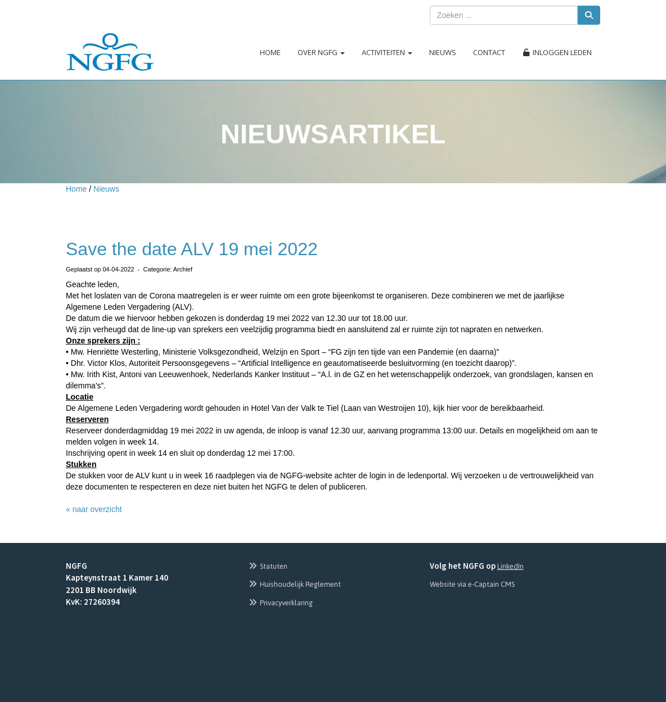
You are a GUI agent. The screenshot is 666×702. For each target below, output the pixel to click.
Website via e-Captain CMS (472, 584)
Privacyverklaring (280, 603)
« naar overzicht (94, 509)
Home (270, 52)
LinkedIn (510, 566)
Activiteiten (387, 52)
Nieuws (442, 52)
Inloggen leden (557, 52)
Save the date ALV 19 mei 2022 (192, 249)
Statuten (267, 566)
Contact (489, 52)
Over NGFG (321, 52)
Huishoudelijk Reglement (294, 584)
